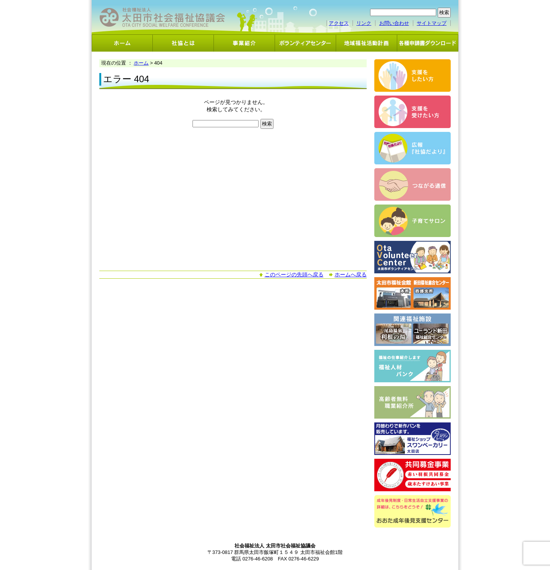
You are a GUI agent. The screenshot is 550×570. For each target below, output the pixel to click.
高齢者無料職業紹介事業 (412, 402)
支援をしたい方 (412, 75)
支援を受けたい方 (412, 112)
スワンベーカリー (412, 438)
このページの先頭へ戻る (294, 274)
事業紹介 (244, 43)
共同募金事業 (412, 475)
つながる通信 (412, 184)
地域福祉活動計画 (366, 43)
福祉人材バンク (412, 366)
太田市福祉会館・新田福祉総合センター (412, 293)
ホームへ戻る (351, 274)
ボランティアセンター (305, 43)
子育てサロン (412, 221)
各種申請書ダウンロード (427, 43)
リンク (363, 23)
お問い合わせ (394, 23)
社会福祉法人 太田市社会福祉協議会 (162, 17)
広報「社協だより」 (412, 148)
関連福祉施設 (412, 329)
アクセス (339, 23)
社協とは (183, 43)
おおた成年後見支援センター (412, 511)
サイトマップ (431, 23)
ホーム (122, 43)
